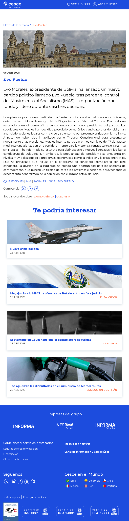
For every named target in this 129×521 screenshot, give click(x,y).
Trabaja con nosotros (77, 443)
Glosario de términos (15, 459)
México (74, 486)
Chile (110, 480)
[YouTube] (26, 481)
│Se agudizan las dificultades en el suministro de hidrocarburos (55, 386)
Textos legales (11, 497)
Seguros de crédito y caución (20, 448)
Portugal (112, 486)
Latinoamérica (44, 196)
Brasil (73, 480)
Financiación (10, 454)
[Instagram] (33, 481)
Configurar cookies (34, 497)
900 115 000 (80, 4)
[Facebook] (20, 481)
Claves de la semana (16, 25)
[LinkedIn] (13, 481)
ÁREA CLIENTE (107, 4)
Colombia (63, 196)
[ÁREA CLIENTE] (123, 4)
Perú (91, 486)
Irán (114, 389)
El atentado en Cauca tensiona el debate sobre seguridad (51, 339)
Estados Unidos (98, 389)
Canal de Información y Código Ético (86, 451)
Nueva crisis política (24, 248)
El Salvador (108, 297)
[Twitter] (6, 481)
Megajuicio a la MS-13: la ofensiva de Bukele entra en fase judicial (56, 293)
